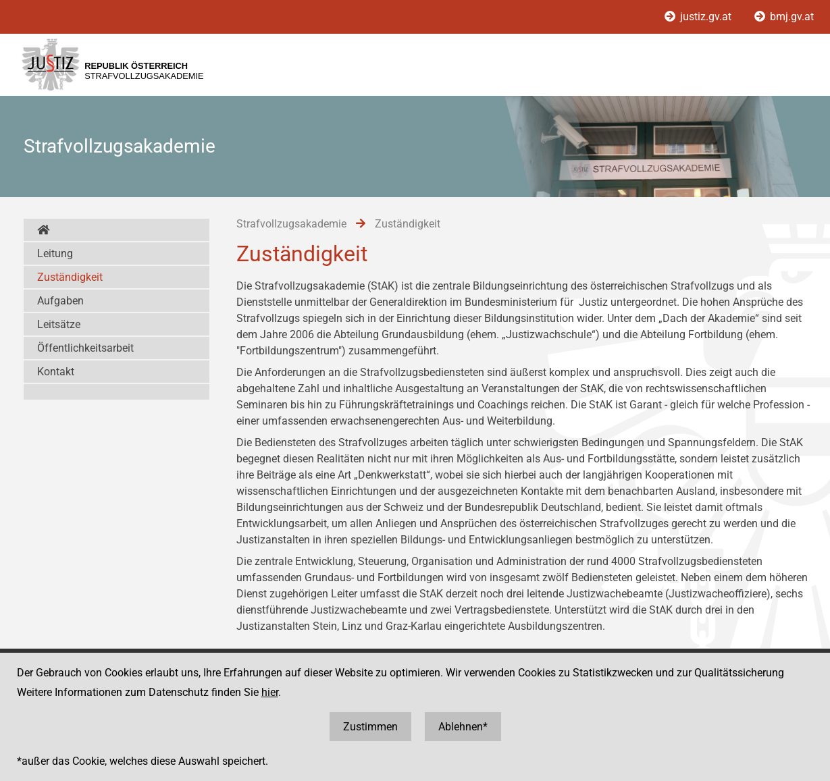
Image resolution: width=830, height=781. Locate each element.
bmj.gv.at (784, 16)
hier (269, 692)
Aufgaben (60, 300)
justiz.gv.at (699, 16)
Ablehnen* (463, 726)
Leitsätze (58, 324)
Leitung (55, 253)
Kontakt (55, 371)
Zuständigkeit (70, 277)
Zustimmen (370, 726)
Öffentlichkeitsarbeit (85, 348)
